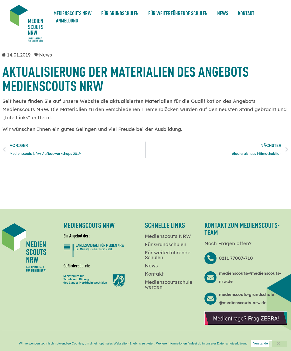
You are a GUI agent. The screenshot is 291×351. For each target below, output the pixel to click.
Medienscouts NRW (73, 12)
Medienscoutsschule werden (168, 284)
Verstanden (261, 343)
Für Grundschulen (120, 12)
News (222, 12)
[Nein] (278, 344)
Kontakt (246, 12)
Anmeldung (67, 20)
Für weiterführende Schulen (178, 12)
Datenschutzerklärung (232, 343)
